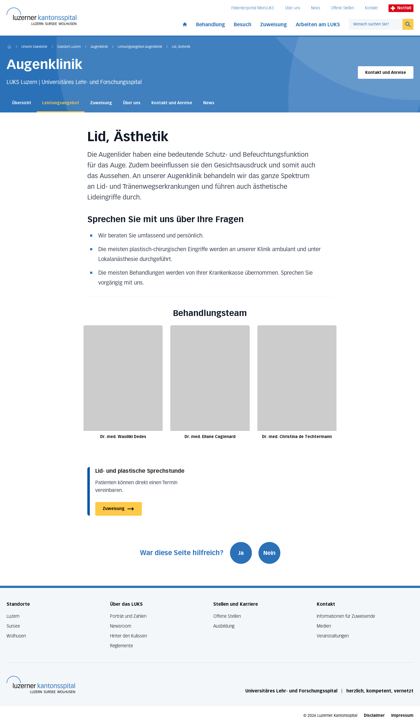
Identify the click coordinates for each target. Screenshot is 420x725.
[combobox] (375, 24)
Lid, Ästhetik (181, 47)
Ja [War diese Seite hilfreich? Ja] (241, 553)
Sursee (13, 626)
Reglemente (121, 645)
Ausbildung (223, 626)
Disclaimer (374, 715)
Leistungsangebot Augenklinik (140, 47)
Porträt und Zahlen (128, 616)
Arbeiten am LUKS (318, 25)
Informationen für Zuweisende (346, 616)
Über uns (292, 8)
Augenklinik (99, 47)
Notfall (401, 8)
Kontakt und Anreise (385, 72)
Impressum (402, 715)
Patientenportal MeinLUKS (252, 8)
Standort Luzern (69, 47)
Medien (324, 626)
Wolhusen (16, 636)
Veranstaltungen (333, 636)
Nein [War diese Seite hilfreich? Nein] (269, 553)
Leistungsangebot (60, 103)
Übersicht (21, 103)
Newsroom (120, 626)
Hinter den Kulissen (128, 636)
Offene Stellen (342, 8)
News (315, 8)
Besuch (242, 25)
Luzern (13, 616)
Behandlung (210, 25)
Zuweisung (273, 25)
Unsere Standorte (34, 47)
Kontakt (371, 8)
